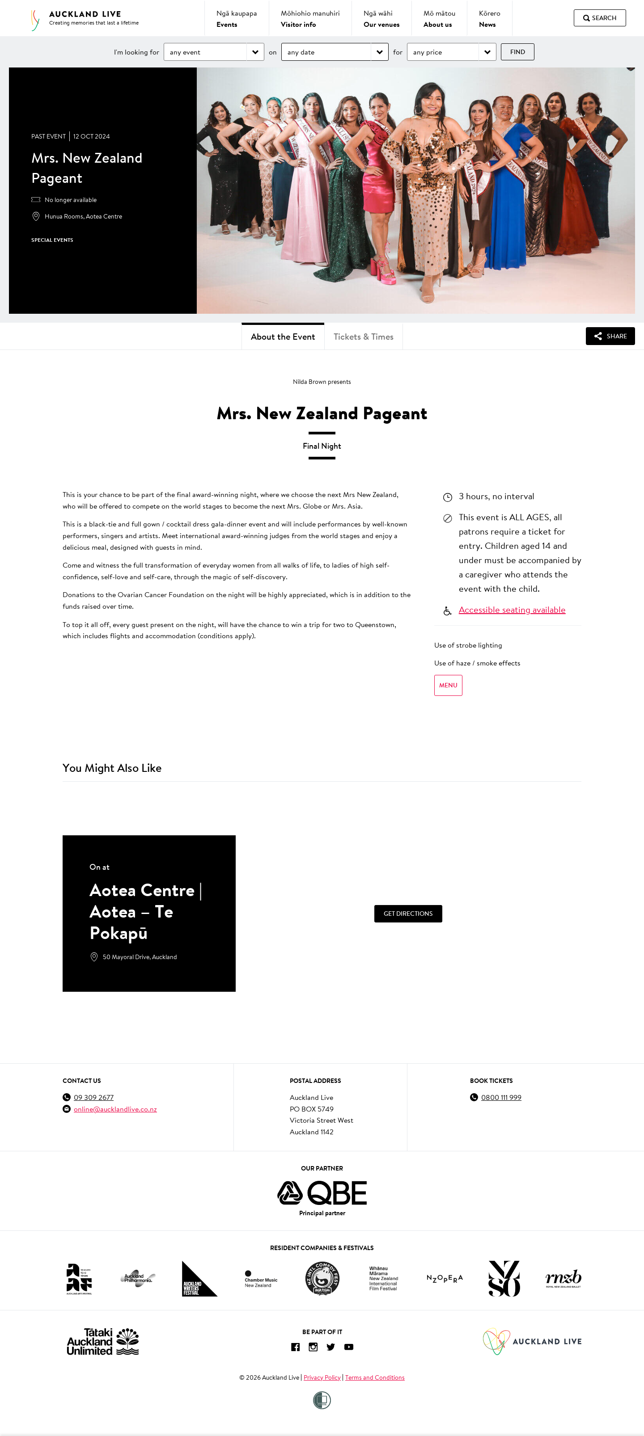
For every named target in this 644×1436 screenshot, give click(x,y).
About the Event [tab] (283, 336)
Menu (448, 685)
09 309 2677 (94, 1097)
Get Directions (408, 914)
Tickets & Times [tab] (364, 336)
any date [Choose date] (301, 51)
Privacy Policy (322, 1377)
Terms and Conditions (375, 1377)
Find (517, 52)
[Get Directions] (408, 913)
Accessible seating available (512, 609)
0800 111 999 (501, 1097)
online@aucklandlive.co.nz (115, 1108)
